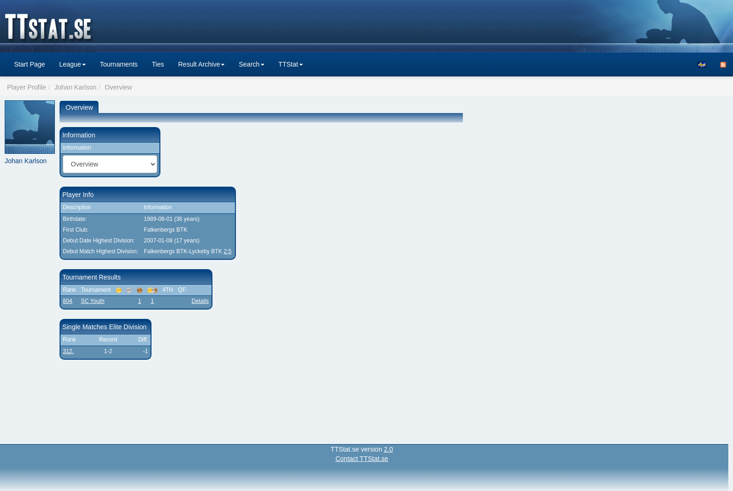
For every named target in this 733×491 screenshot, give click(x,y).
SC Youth (93, 301)
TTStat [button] (291, 64)
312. (68, 351)
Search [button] (251, 64)
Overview (79, 107)
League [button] (72, 64)
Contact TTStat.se (361, 458)
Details (200, 301)
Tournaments (119, 64)
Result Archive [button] (201, 64)
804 (67, 301)
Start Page (29, 64)
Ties (158, 64)
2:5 (228, 251)
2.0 (388, 449)
